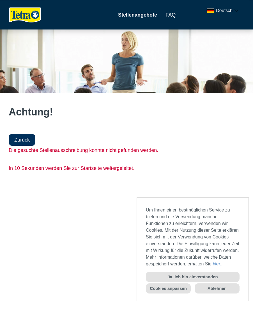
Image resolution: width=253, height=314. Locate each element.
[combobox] (223, 11)
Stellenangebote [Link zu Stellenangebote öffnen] (137, 15)
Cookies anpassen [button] (168, 288)
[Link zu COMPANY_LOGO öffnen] (25, 14)
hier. (217, 263)
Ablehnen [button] (217, 288)
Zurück (22, 140)
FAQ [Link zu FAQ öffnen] (170, 15)
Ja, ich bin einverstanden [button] (192, 276)
